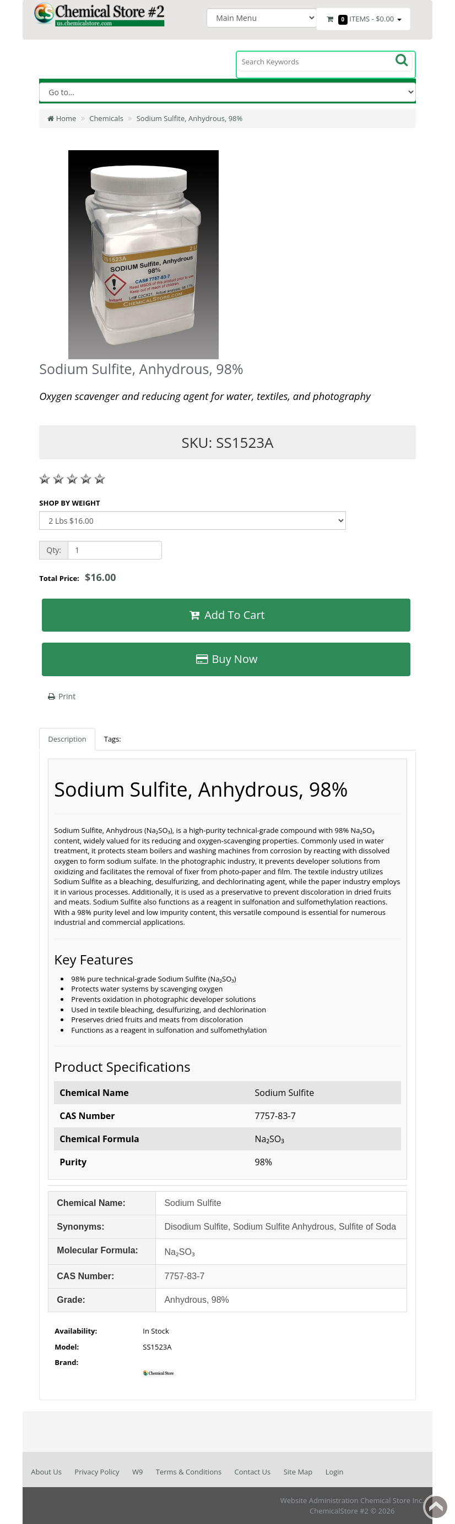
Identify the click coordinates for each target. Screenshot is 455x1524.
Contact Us (253, 1472)
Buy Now (226, 658)
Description (67, 739)
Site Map (298, 1472)
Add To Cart (225, 614)
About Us (46, 1472)
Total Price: (77, 577)
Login (335, 1472)
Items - (363, 19)
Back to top (436, 1507)
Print (60, 696)
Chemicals (106, 118)
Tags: (112, 739)
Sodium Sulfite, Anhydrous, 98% (190, 118)
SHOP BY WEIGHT (69, 503)
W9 (137, 1472)
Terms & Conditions (188, 1472)
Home (61, 118)
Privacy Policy (96, 1472)
